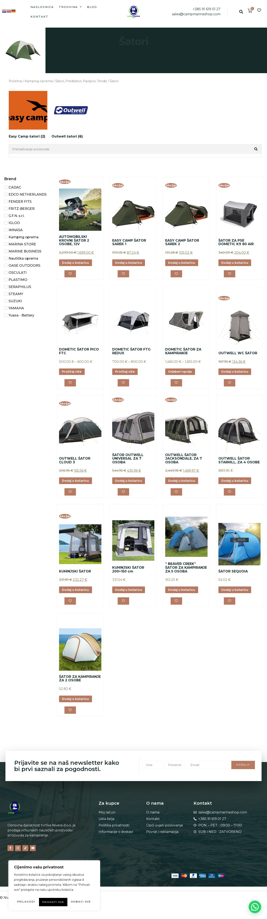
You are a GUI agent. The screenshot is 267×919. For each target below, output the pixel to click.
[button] (241, 11)
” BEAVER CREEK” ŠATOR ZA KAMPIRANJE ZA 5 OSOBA (186, 571)
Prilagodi (33, 893)
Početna (15, 81)
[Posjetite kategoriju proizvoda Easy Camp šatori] (28, 115)
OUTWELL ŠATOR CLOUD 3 (74, 463)
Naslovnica (42, 7)
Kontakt (39, 16)
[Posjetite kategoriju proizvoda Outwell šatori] (71, 115)
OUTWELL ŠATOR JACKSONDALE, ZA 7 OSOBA (183, 461)
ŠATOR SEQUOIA (233, 575)
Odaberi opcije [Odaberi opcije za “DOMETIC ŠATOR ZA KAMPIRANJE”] (182, 373)
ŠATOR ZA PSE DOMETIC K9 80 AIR (236, 242)
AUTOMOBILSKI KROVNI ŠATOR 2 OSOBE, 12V (74, 240)
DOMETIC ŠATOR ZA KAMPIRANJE (183, 353)
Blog (92, 7)
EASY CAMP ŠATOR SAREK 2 (182, 242)
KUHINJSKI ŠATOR (75, 575)
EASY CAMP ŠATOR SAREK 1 (129, 242)
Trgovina (70, 7)
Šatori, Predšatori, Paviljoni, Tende (81, 81)
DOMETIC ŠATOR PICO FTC (79, 353)
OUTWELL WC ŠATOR (237, 354)
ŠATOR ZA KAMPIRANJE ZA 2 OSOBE (80, 684)
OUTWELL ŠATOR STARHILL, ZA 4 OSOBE (239, 463)
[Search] (256, 149)
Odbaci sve (73, 893)
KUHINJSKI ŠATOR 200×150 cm (128, 573)
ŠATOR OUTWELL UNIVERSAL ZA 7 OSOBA (128, 461)
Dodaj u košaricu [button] (77, 263)
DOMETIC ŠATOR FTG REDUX (131, 353)
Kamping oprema (39, 81)
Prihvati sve (54, 902)
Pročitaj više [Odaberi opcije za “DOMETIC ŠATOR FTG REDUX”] (126, 373)
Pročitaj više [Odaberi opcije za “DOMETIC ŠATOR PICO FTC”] (73, 373)
